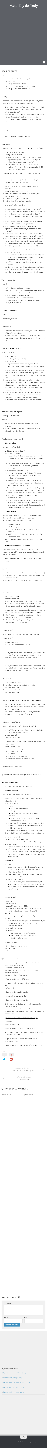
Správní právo (28, 1095)
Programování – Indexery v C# (13, 1392)
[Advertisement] (23, 35)
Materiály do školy (23, 5)
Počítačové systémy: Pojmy (12, 1378)
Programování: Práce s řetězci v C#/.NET (17, 1382)
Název (6, 1317)
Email (27, 1317)
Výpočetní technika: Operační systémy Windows (20, 1373)
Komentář (7, 1303)
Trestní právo (6, 1095)
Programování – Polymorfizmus (14, 1387)
